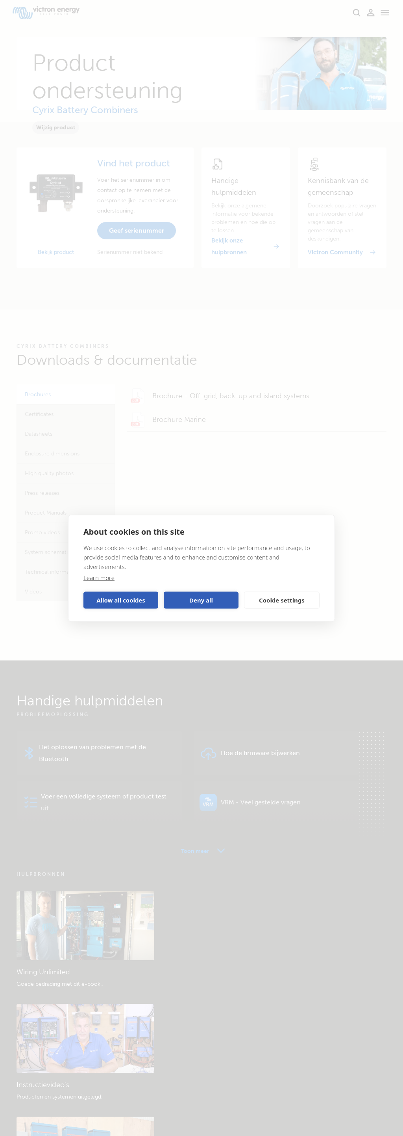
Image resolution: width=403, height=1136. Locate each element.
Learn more (99, 577)
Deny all (201, 600)
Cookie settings (282, 600)
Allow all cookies (120, 600)
